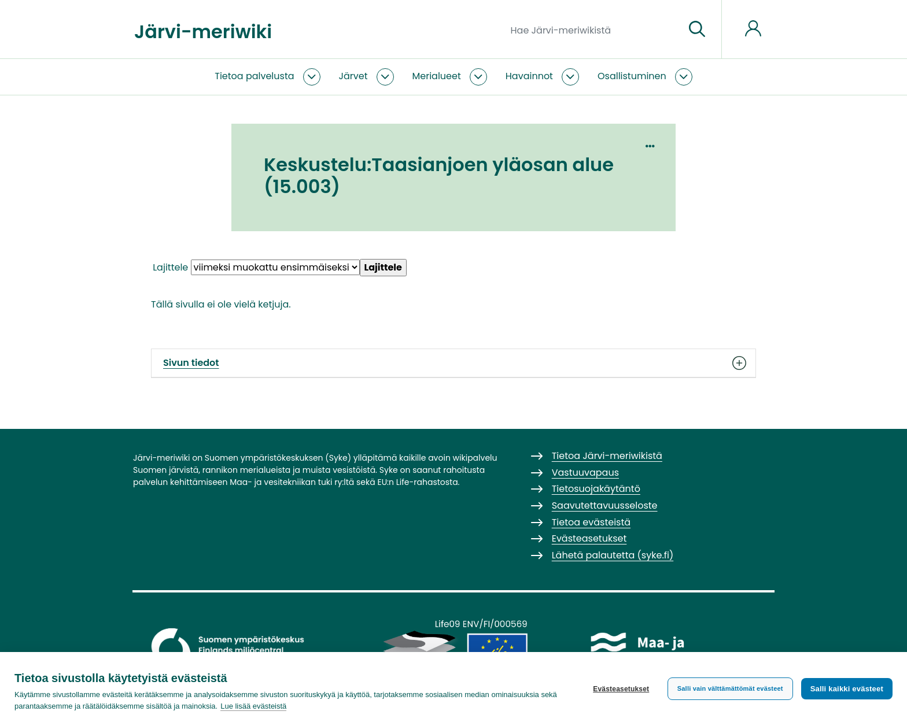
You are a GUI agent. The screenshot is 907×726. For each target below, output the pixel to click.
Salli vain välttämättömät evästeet (730, 688)
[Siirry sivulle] (697, 29)
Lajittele (170, 267)
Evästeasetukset (621, 689)
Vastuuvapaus (585, 472)
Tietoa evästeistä (591, 522)
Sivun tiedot (453, 363)
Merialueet (436, 76)
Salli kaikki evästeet (846, 688)
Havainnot (529, 76)
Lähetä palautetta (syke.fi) (613, 555)
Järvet (353, 76)
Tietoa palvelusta (254, 76)
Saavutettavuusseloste (605, 505)
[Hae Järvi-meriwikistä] (593, 29)
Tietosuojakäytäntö (596, 488)
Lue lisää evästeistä (253, 706)
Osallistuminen (632, 76)
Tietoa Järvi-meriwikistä (607, 455)
